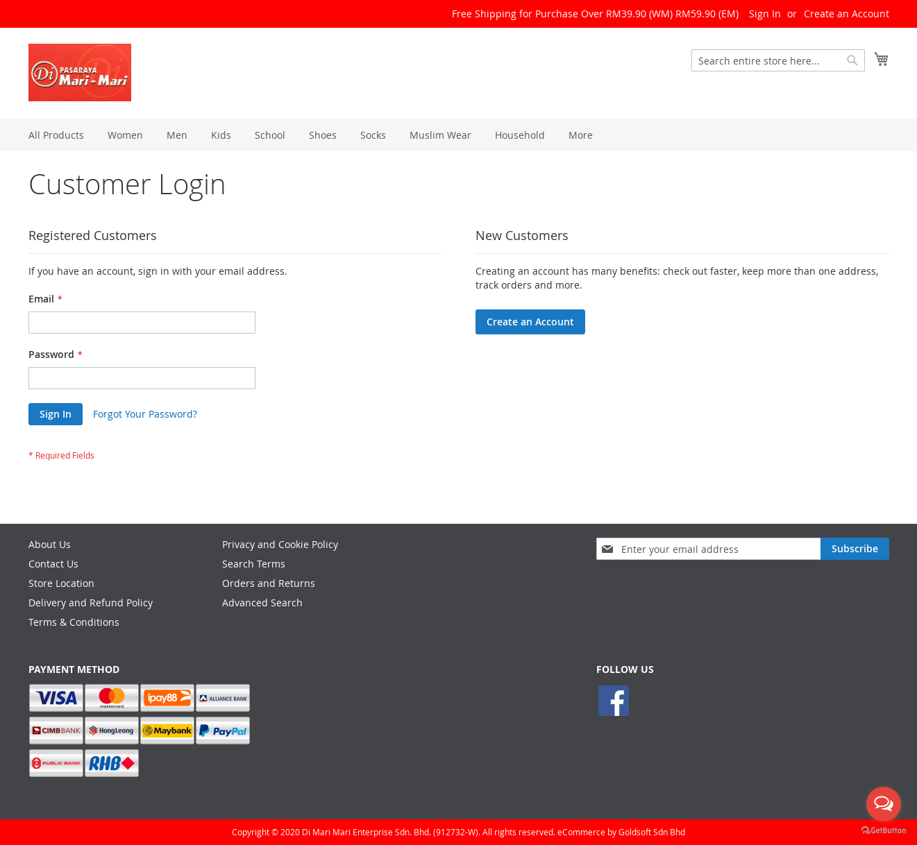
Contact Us (53, 563)
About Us (49, 544)
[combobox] (778, 60)
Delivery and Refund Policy (90, 602)
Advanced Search (262, 602)
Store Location (61, 583)
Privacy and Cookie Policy (280, 544)
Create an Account (846, 13)
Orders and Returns (268, 583)
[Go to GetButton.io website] (883, 830)
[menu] (459, 135)
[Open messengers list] (883, 804)
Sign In (765, 13)
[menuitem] (56, 135)
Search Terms (253, 563)
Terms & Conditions (73, 622)
